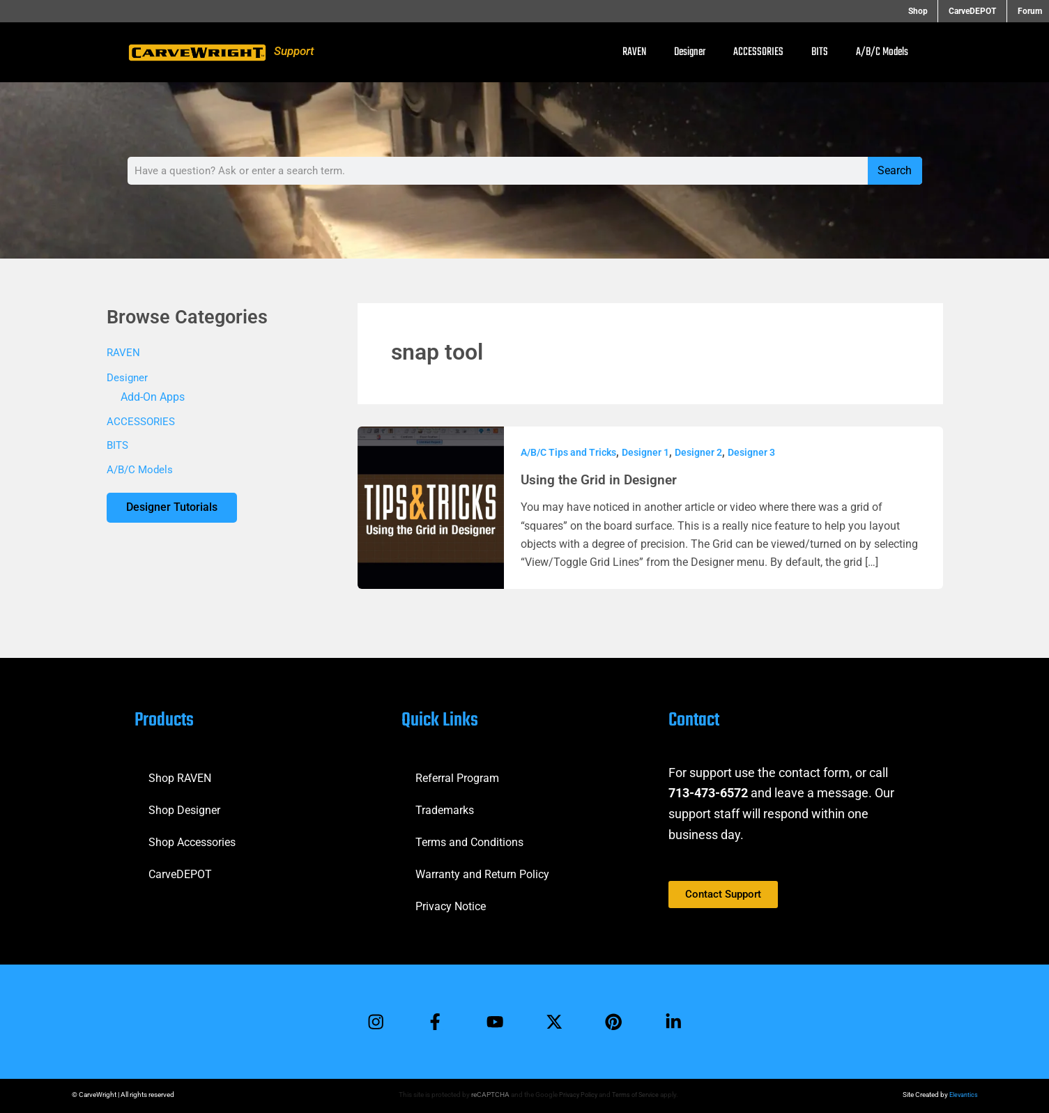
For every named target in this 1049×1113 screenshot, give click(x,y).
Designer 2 (698, 452)
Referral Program (457, 776)
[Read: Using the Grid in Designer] (431, 506)
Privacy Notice (450, 904)
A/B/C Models (882, 52)
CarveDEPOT (180, 872)
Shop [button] (931, 11)
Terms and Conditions (469, 840)
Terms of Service (636, 1094)
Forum (1030, 11)
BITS (819, 52)
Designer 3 (751, 452)
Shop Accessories (192, 840)
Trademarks (444, 808)
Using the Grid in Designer (601, 479)
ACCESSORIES (758, 52)
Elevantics (962, 1094)
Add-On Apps (153, 397)
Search (895, 170)
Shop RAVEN (179, 776)
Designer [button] (689, 52)
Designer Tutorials (173, 511)
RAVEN (634, 52)
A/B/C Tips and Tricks (568, 452)
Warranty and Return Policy (482, 872)
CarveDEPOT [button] (979, 11)
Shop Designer (184, 808)
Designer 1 (645, 452)
